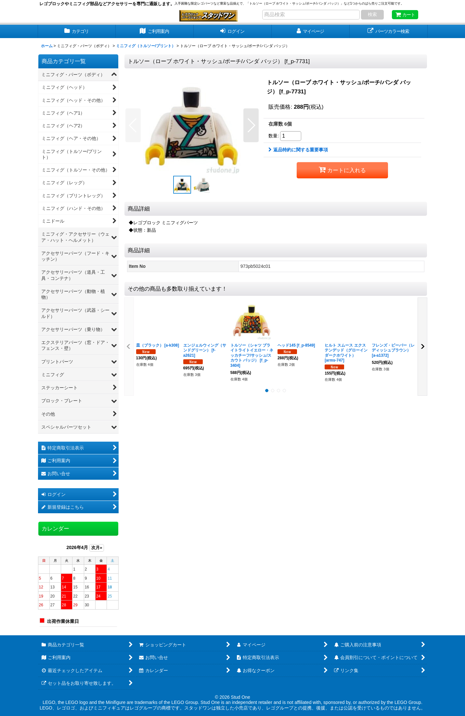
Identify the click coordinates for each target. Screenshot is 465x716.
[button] (133, 125)
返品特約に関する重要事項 (298, 149)
